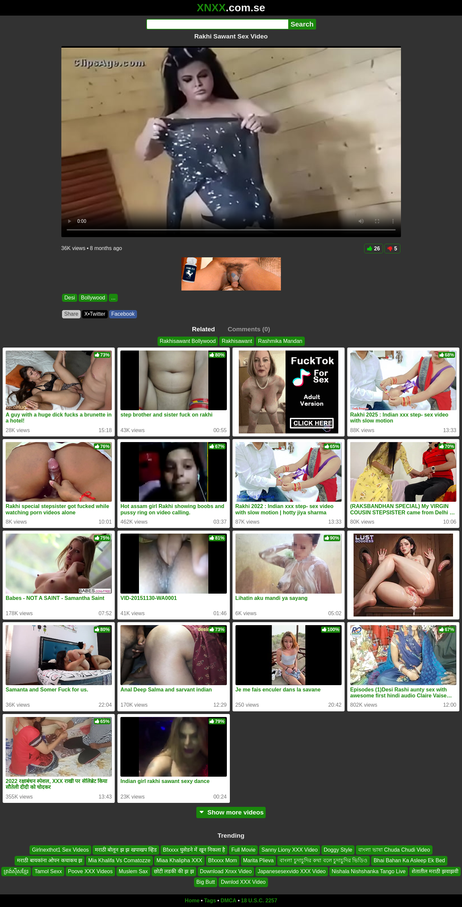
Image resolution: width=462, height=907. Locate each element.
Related (203, 329)
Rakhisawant (237, 341)
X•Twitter (94, 314)
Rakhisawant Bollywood (188, 341)
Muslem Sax (133, 871)
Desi (69, 297)
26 (373, 248)
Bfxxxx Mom (222, 860)
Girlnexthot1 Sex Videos (60, 850)
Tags (210, 900)
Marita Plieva (258, 860)
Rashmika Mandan (280, 341)
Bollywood (93, 297)
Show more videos (231, 812)
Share (71, 314)
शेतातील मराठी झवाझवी (435, 871)
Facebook (123, 314)
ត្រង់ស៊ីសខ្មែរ (16, 871)
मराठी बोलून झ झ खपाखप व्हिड (126, 850)
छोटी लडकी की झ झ (174, 871)
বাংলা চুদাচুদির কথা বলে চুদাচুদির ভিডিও (323, 860)
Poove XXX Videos (90, 871)
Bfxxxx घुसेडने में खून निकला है (194, 850)
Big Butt (205, 882)
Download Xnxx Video (226, 871)
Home (192, 900)
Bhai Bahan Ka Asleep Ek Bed (409, 860)
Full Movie (243, 850)
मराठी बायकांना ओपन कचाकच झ (49, 860)
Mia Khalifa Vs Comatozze (119, 860)
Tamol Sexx (48, 871)
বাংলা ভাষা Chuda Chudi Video (394, 850)
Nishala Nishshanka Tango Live (369, 871)
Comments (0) (249, 329)
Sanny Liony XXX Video (289, 850)
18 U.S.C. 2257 (259, 900)
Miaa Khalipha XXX (179, 860)
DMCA (228, 900)
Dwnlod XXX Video (243, 882)
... (113, 297)
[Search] (217, 24)
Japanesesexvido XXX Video (292, 871)
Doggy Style (338, 850)
